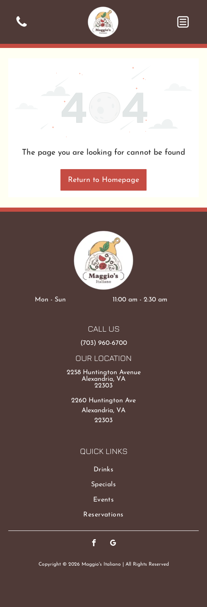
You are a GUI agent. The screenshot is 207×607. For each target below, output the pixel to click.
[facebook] (94, 544)
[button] (183, 22)
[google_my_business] (113, 544)
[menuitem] (103, 469)
